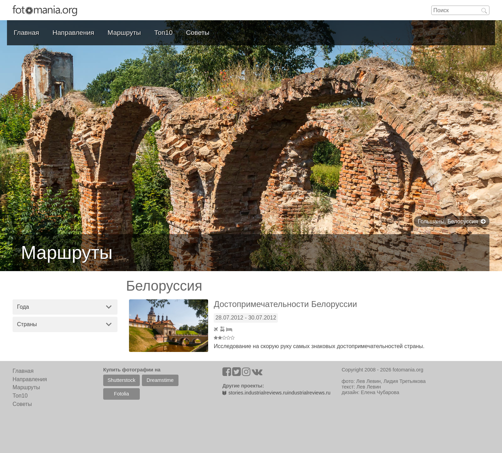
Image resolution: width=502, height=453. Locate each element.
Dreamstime (160, 380)
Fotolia (121, 394)
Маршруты (124, 32)
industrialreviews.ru (309, 393)
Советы (198, 32)
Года (23, 307)
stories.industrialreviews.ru (255, 393)
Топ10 (163, 32)
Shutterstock (121, 380)
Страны (27, 324)
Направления (73, 32)
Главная (26, 32)
